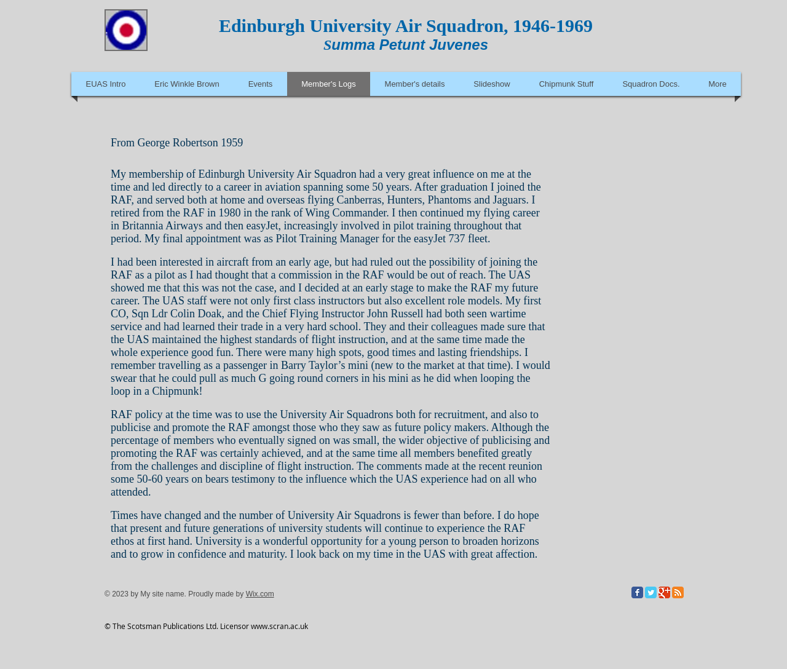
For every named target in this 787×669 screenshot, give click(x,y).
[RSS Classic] (678, 592)
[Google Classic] (664, 592)
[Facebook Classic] (637, 592)
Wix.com (260, 594)
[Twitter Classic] (651, 592)
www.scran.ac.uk (279, 626)
